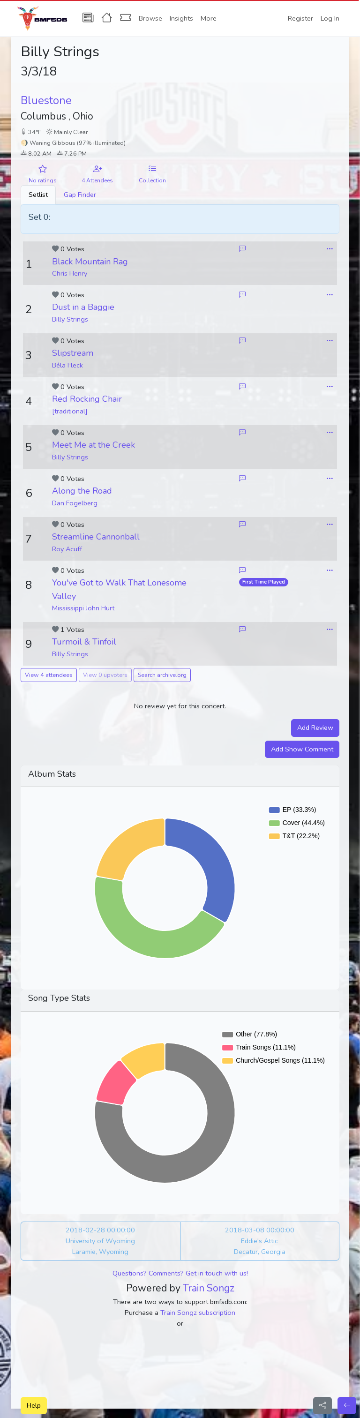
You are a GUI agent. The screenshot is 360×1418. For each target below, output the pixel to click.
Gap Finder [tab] (80, 194)
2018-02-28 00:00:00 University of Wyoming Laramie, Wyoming (100, 1240)
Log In (330, 18)
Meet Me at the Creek (93, 444)
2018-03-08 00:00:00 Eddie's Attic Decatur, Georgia (259, 1240)
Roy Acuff (67, 549)
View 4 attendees (49, 675)
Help (34, 1405)
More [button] (209, 18)
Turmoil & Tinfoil (84, 641)
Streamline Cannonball (96, 536)
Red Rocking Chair (87, 399)
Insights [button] (181, 18)
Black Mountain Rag (90, 261)
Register (300, 18)
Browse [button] (150, 18)
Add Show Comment (302, 749)
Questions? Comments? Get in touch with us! (180, 1273)
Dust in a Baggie (83, 307)
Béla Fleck (67, 365)
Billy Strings (70, 319)
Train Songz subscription (197, 1312)
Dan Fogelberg (75, 503)
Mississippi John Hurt (83, 608)
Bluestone (46, 100)
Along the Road (82, 490)
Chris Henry (69, 273)
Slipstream (72, 353)
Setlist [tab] (38, 194)
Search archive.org (162, 675)
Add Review (315, 727)
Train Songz (208, 1288)
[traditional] (70, 411)
